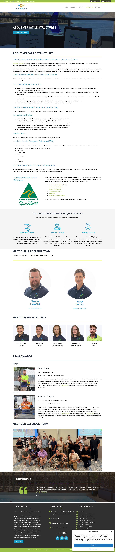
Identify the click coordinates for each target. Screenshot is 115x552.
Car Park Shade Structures (56, 187)
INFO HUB (89, 7)
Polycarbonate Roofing (55, 191)
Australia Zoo (90, 413)
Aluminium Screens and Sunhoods (58, 185)
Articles (57, 549)
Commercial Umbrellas (55, 189)
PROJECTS (81, 7)
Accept (93, 545)
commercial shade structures (32, 516)
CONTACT (97, 7)
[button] (112, 531)
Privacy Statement (93, 549)
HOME (66, 7)
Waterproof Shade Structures (57, 195)
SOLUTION (73, 7)
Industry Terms (65, 549)
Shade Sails (52, 193)
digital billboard (65, 413)
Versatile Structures (18, 63)
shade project (65, 385)
